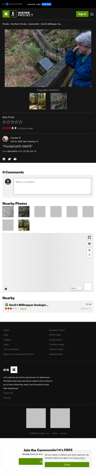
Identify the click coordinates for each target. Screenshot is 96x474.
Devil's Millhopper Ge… (51, 24)
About (6, 330)
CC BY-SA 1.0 (29, 151)
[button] (3, 159)
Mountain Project (57, 330)
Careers (7, 398)
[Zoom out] (89, 254)
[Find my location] (89, 243)
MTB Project (55, 334)
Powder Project (56, 349)
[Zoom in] (89, 250)
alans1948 (12, 151)
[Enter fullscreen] (89, 237)
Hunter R (16, 137)
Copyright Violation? (48, 89)
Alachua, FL (33, 141)
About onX (8, 393)
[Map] (48, 262)
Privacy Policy (79, 458)
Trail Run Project (56, 344)
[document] (67, 460)
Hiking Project (55, 339)
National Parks (56, 354)
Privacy (63, 433)
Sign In (82, 13)
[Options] (88, 286)
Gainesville (34, 24)
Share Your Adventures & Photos (18, 354)
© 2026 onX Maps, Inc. (40, 433)
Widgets (7, 339)
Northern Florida (18, 24)
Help (5, 334)
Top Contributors (11, 349)
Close (67, 464)
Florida (5, 24)
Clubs (6, 344)
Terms (55, 433)
